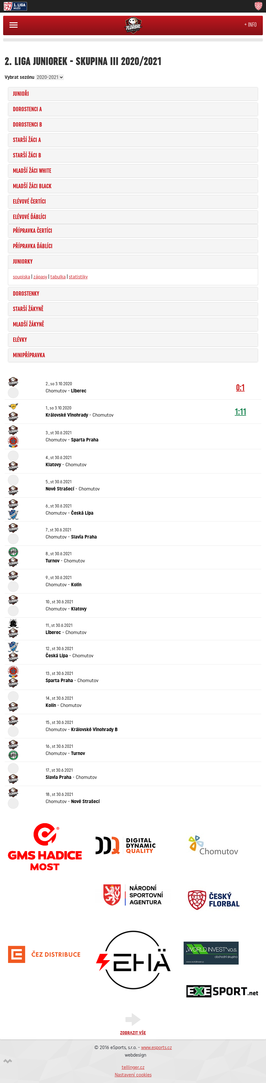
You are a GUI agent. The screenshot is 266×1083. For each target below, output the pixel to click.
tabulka (58, 276)
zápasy (40, 276)
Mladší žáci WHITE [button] (32, 171)
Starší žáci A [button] (27, 140)
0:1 (240, 387)
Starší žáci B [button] (27, 155)
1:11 (240, 411)
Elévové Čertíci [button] (29, 202)
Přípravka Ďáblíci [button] (33, 246)
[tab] (133, 94)
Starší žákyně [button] (28, 309)
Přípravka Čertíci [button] (32, 231)
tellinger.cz (133, 1067)
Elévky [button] (20, 340)
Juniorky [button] (23, 262)
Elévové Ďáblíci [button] (29, 217)
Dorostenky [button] (26, 294)
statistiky (78, 276)
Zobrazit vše (133, 1033)
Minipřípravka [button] (29, 355)
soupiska (21, 276)
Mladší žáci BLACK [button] (32, 186)
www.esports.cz (156, 1047)
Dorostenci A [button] (27, 109)
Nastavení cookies (133, 1074)
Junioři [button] (21, 94)
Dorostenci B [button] (27, 125)
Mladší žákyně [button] (28, 324)
